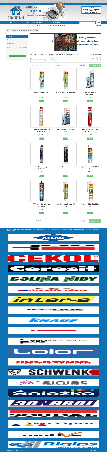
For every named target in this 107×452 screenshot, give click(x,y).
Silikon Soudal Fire (66, 167)
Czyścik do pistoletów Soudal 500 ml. (90, 168)
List (100, 58)
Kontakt (56, 23)
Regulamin (25, 23)
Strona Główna (13, 23)
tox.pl (98, 450)
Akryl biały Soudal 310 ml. (41, 92)
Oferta (48, 23)
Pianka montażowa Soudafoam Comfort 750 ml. (90, 130)
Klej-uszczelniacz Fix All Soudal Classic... (65, 130)
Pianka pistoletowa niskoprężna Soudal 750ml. (41, 168)
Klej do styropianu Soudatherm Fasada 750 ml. (41, 130)
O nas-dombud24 (38, 23)
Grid (97, 58)
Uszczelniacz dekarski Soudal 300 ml (90, 205)
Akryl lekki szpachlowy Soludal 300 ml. (65, 93)
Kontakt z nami (97, 25)
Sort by (32, 58)
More (35, 47)
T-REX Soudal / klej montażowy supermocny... (41, 205)
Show (51, 58)
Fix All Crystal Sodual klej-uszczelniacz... (90, 93)
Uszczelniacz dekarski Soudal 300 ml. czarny (65, 205)
